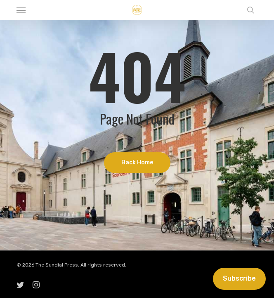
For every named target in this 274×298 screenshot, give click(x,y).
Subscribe (239, 278)
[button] (21, 10)
